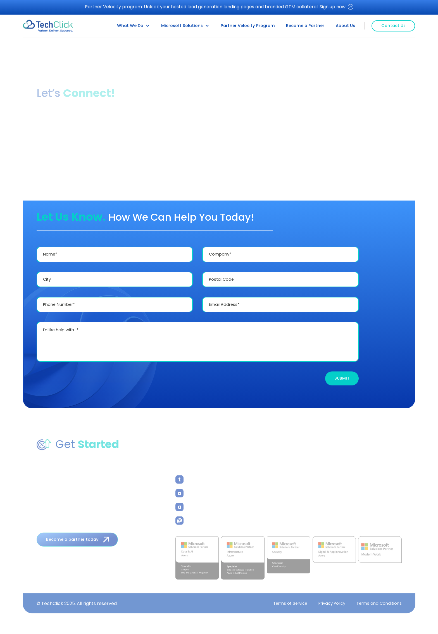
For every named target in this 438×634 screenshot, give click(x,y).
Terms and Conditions (378, 604)
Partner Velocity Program (248, 25)
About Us (345, 25)
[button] (133, 25)
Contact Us (393, 25)
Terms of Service (290, 604)
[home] (48, 25)
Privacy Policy (331, 604)
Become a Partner (305, 25)
